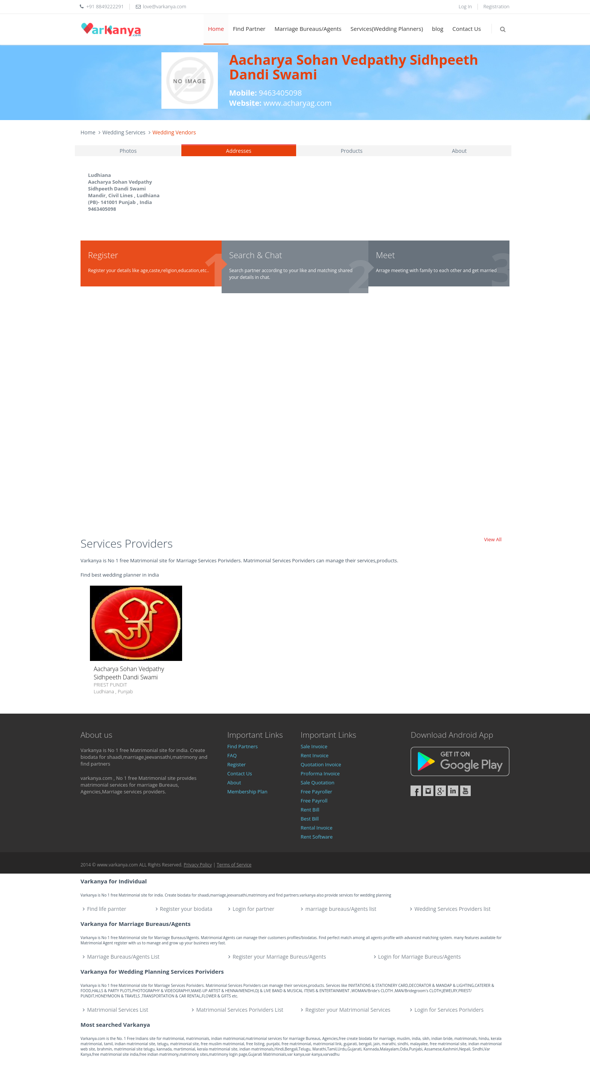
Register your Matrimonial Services (348, 1009)
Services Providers (127, 543)
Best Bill (310, 818)
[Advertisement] (295, 418)
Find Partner (249, 28)
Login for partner (253, 908)
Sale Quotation (318, 782)
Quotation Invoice (321, 764)
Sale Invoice (314, 746)
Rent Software (317, 836)
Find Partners (242, 746)
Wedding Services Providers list (452, 908)
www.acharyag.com (297, 103)
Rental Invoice (317, 827)
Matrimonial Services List (117, 1009)
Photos (128, 150)
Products (351, 150)
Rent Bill (310, 809)
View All (493, 539)
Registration (497, 6)
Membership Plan (247, 791)
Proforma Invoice (320, 773)
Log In (465, 6)
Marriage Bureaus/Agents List (123, 956)
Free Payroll (314, 800)
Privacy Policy (198, 865)
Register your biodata (186, 908)
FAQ (232, 755)
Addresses (238, 150)
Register (236, 764)
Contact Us (466, 28)
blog (437, 28)
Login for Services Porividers (449, 1009)
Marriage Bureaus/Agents (307, 28)
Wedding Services (123, 132)
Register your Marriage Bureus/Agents (279, 956)
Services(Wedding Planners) (387, 28)
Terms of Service (234, 865)
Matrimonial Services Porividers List (239, 1009)
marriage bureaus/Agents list (340, 908)
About (459, 150)
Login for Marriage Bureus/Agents (419, 956)
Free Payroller (316, 791)
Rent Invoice (314, 755)
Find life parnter (106, 908)
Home (216, 28)
